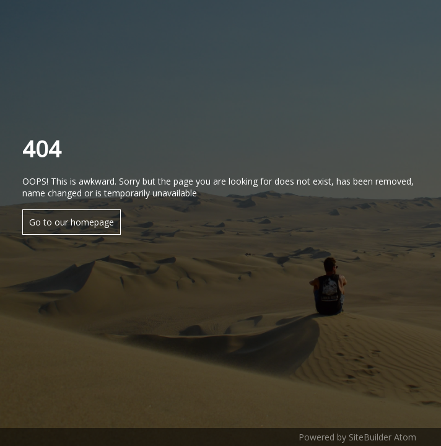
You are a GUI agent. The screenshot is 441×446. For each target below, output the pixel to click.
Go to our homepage (71, 222)
